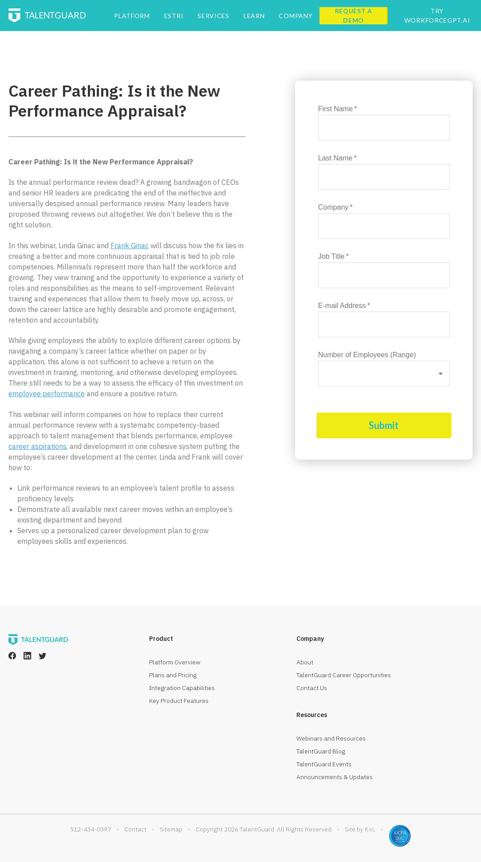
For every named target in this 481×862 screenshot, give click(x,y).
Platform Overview (175, 662)
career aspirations (37, 446)
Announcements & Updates (334, 777)
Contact (135, 829)
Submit (383, 425)
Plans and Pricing (173, 675)
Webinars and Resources (331, 738)
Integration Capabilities (182, 688)
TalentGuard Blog (320, 751)
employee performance (46, 393)
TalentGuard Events (323, 764)
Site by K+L (360, 829)
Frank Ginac (129, 245)
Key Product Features (179, 701)
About (304, 662)
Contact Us (311, 688)
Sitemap (171, 829)
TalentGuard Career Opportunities (343, 675)
